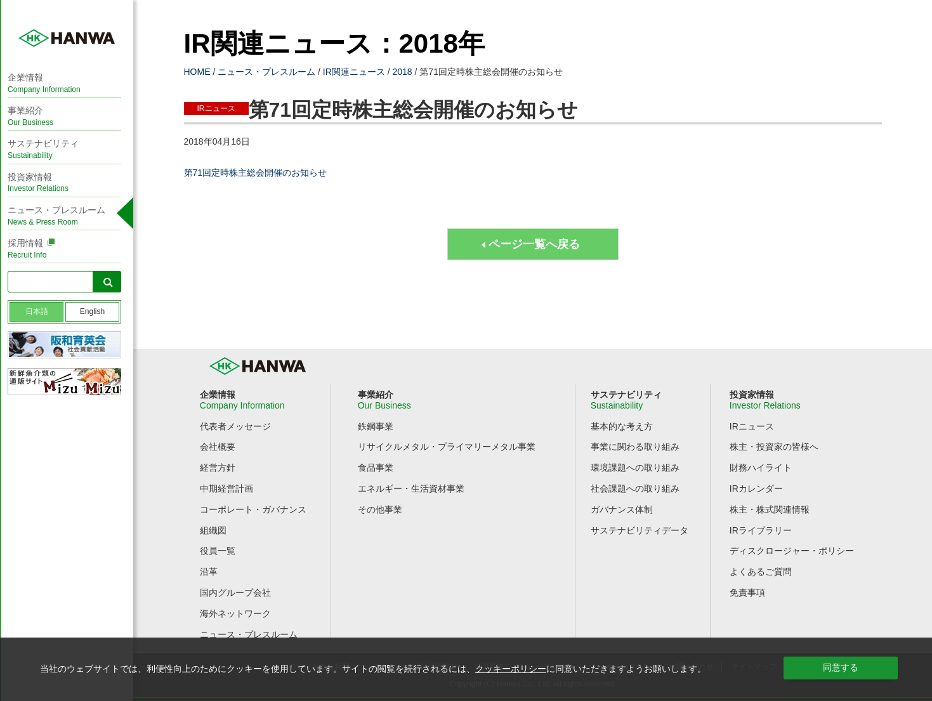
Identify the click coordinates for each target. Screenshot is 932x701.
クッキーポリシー (510, 669)
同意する (840, 667)
